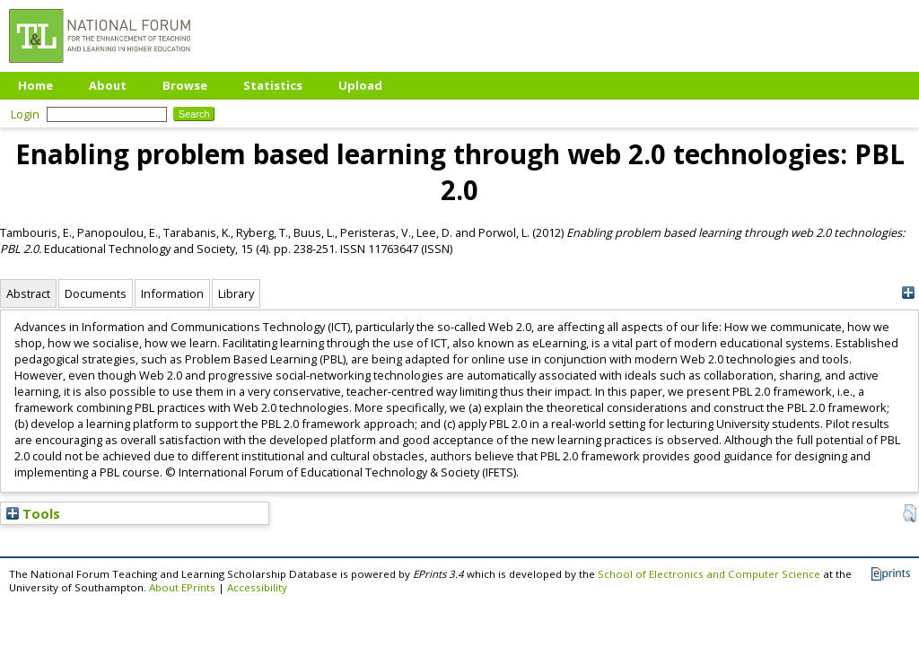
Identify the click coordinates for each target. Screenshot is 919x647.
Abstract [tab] (28, 293)
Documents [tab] (96, 293)
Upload (360, 85)
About (108, 85)
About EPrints (182, 587)
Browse (184, 85)
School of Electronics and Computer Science (709, 574)
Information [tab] (172, 293)
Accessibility (257, 587)
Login (25, 114)
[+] (908, 293)
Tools (33, 513)
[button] (909, 513)
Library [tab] (236, 293)
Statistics (272, 85)
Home (35, 85)
